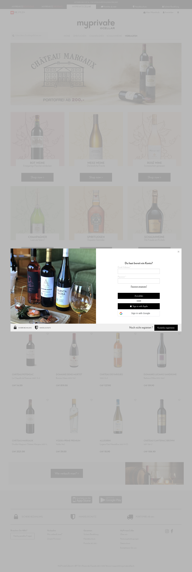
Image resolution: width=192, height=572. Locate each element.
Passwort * (122, 277)
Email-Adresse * (124, 267)
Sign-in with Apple (139, 306)
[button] (139, 313)
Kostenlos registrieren (166, 328)
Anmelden (139, 296)
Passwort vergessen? (139, 286)
